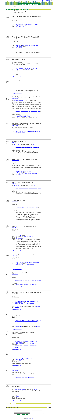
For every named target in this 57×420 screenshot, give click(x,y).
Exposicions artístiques (31, 377)
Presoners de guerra (35, 261)
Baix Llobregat (17, 396)
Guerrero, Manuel (26, 284)
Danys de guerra (30, 67)
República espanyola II (36, 147)
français (50, 0)
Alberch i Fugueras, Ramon (15, 160)
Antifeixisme (35, 188)
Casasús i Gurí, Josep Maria (19, 49)
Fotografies (22, 68)
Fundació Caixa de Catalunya (15, 370)
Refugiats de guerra (22, 132)
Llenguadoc (27, 343)
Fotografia (23, 24)
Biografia (20, 131)
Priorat (19, 70)
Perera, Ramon (28, 69)
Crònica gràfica (27, 68)
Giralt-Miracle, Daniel (33, 49)
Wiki (32, 418)
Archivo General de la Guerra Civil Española (34, 173)
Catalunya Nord (29, 209)
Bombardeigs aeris (24, 67)
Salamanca (20, 174)
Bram (19, 209)
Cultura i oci (35, 389)
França (25, 209)
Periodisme (36, 24)
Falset (16, 70)
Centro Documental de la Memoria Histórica (21, 173)
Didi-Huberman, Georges (33, 284)
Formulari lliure (49, 407)
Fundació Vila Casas (18, 50)
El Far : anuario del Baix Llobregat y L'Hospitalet (19, 389)
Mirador (33, 144)
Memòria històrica (31, 188)
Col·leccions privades (29, 262)
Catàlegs (19, 68)
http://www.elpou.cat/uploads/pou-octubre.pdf (22, 88)
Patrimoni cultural (28, 171)
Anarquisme (39, 188)
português (43, 0)
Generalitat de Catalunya (18, 286)
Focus (34, 185)
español (46, 0)
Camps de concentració (31, 131)
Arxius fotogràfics (34, 68)
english (48, 0)
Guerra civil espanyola (31, 24)
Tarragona (23, 26)
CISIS (27, 418)
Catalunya (19, 26)
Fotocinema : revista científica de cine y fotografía (19, 100)
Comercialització (18, 171)
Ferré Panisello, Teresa (27, 49)
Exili (26, 131)
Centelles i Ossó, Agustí (15, 17)
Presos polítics (36, 207)
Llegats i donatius (23, 171)
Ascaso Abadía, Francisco (29, 189)
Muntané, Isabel (18, 362)
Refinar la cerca (8, 405)
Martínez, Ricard (14, 142)
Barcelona (20, 47)
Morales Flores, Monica (15, 98)
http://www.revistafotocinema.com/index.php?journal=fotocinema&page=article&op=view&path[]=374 (23, 116)
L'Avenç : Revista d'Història (16, 144)
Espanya (17, 26)
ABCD (29, 418)
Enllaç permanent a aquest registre (17, 76)
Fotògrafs (26, 24)
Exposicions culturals (18, 24)
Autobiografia (22, 207)
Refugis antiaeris (35, 67)
